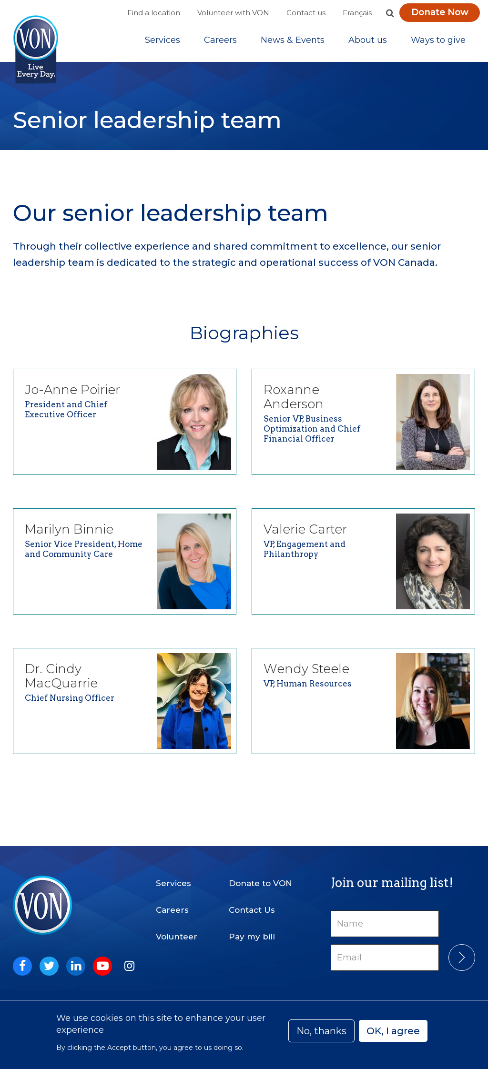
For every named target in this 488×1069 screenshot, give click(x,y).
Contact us (305, 12)
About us (367, 42)
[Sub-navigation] (162, 42)
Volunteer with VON (233, 12)
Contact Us (252, 910)
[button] (389, 12)
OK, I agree (393, 1031)
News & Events (293, 42)
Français (357, 12)
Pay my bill (252, 936)
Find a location (153, 12)
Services (162, 42)
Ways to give (438, 42)
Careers (220, 42)
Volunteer (176, 936)
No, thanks (321, 1031)
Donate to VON (260, 883)
